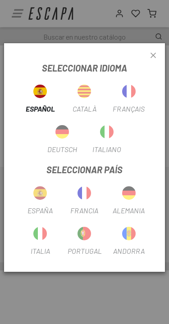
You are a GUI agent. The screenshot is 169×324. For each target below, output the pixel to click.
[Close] (153, 55)
